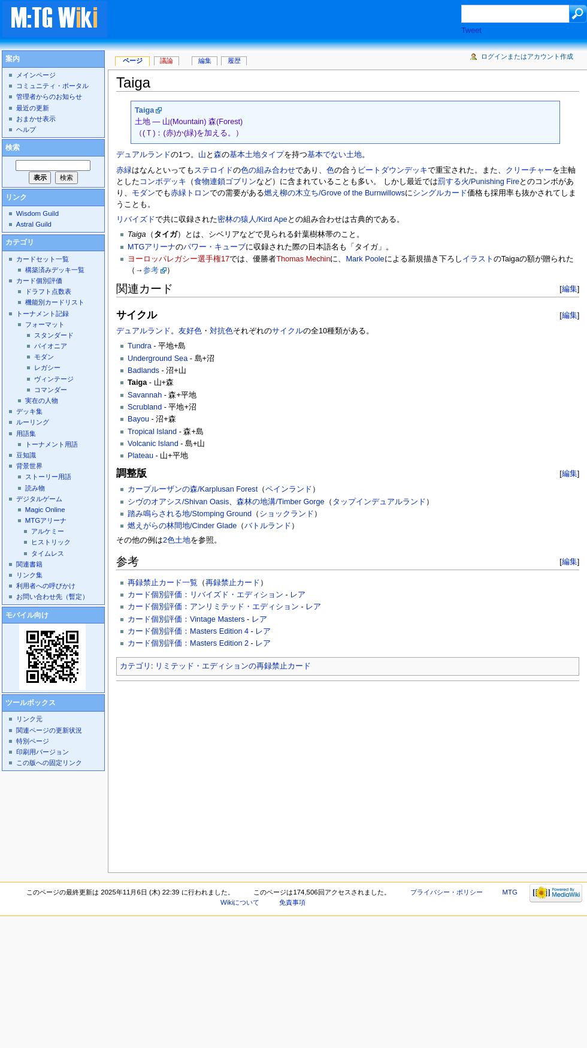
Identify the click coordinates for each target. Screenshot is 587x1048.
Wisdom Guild (37, 213)
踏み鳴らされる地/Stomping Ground (190, 514)
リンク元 (29, 718)
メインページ (36, 75)
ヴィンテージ (54, 379)
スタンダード (54, 335)
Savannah (145, 395)
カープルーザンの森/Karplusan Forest (193, 489)
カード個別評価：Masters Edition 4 (188, 631)
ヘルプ (26, 129)
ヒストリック (51, 542)
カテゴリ (135, 666)
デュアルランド (143, 154)
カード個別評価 (39, 280)
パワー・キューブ (214, 247)
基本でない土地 (334, 154)
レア (297, 595)
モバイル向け (27, 615)
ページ (133, 60)
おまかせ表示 (36, 118)
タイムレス (47, 553)
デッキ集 (29, 411)
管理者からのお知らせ (49, 96)
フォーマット (45, 324)
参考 (151, 270)
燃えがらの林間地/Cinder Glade (182, 526)
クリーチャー (529, 170)
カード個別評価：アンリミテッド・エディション (213, 607)
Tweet (471, 30)
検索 (12, 147)
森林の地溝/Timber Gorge (280, 502)
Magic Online (45, 509)
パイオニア (50, 346)
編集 (569, 288)
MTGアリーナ (152, 247)
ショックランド (286, 514)
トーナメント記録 (42, 313)
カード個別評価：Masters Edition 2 (188, 643)
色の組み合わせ (268, 170)
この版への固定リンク (49, 762)
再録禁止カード (232, 583)
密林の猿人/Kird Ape (252, 219)
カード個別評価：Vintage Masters (186, 619)
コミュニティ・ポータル (52, 85)
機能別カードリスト (54, 302)
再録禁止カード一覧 (163, 583)
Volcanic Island (153, 443)
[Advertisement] (232, 773)
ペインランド (288, 489)
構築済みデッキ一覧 (54, 269)
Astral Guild (34, 224)
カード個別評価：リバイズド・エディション (205, 595)
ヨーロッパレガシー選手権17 (178, 259)
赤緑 (124, 170)
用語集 (26, 433)
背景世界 (29, 465)
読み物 (35, 488)
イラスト (478, 259)
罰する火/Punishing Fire (479, 181)
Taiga (144, 110)
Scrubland (145, 407)
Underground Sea (157, 358)
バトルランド (267, 526)
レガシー (47, 367)
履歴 (234, 60)
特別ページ (32, 741)
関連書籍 (29, 564)
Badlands (143, 370)
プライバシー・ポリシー (446, 892)
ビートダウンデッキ (393, 170)
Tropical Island (152, 431)
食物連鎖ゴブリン (225, 181)
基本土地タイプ (256, 154)
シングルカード (440, 193)
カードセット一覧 (42, 259)
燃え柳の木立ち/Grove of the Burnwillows (334, 193)
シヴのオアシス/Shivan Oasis (178, 502)
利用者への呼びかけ (45, 585)
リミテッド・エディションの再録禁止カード (233, 666)
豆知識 (26, 455)
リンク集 (29, 575)
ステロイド (213, 170)
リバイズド (135, 219)
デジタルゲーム (39, 498)
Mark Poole (365, 259)
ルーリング (32, 422)
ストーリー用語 (48, 476)
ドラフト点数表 (48, 291)
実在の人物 (41, 400)
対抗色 (221, 331)
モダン (143, 193)
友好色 (190, 331)
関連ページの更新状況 (49, 730)
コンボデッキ (163, 181)
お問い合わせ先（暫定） (52, 596)
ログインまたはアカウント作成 (527, 56)
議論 (166, 60)
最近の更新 (32, 108)
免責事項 (292, 902)
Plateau (140, 455)
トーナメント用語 (51, 444)
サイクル (287, 331)
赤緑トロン (190, 193)
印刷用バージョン (42, 751)
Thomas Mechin (303, 259)
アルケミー (47, 531)
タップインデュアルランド (379, 502)
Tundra (140, 346)
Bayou (138, 419)
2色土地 (176, 540)
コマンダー (50, 389)
